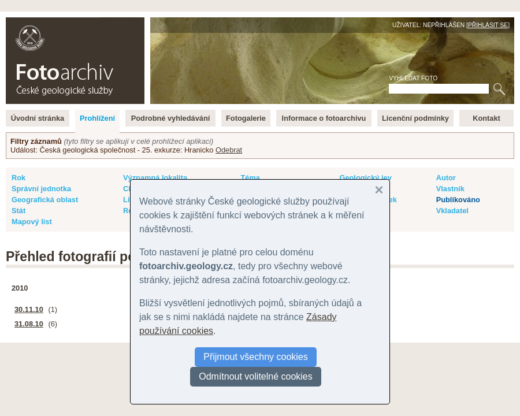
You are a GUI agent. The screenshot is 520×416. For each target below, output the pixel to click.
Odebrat (229, 150)
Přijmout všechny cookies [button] (255, 357)
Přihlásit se (488, 25)
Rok (18, 177)
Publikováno (458, 199)
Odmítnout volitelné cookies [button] (256, 376)
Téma (249, 177)
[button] (379, 190)
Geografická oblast (45, 199)
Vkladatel (452, 210)
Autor (446, 177)
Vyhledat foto (413, 78)
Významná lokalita (155, 177)
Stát (18, 210)
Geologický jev (365, 177)
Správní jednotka (41, 188)
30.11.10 (28, 309)
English (130, 23)
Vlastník (450, 188)
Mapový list (32, 221)
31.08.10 (28, 324)
